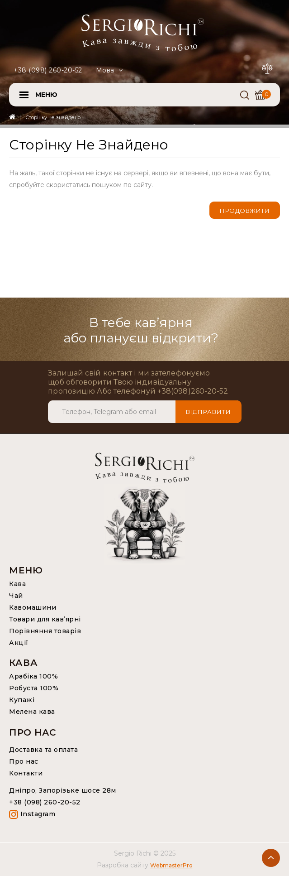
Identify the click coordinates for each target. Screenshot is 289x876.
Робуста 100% (33, 688)
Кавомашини (32, 607)
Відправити (208, 411)
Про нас (23, 761)
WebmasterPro (171, 865)
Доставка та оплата (43, 750)
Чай (16, 596)
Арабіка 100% (33, 676)
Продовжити (245, 210)
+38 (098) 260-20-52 (48, 70)
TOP (271, 858)
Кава (17, 584)
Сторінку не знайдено (53, 117)
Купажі (21, 700)
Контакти (26, 773)
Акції (18, 643)
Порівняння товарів (45, 631)
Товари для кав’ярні (45, 619)
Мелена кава (32, 712)
